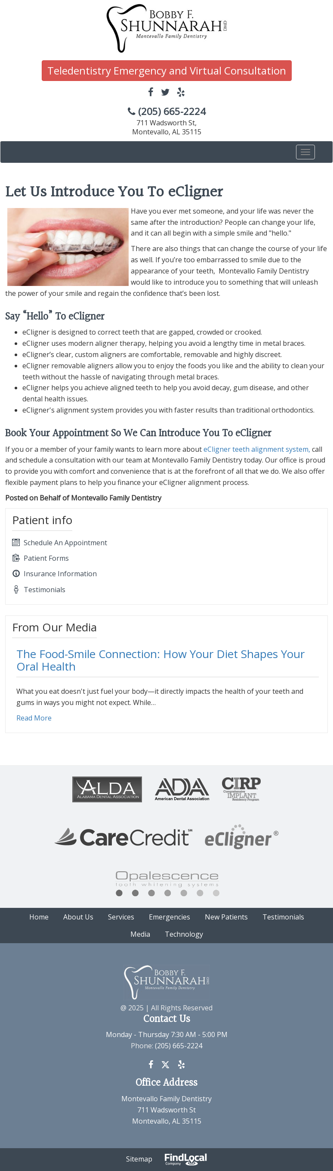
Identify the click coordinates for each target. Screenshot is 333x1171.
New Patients (226, 917)
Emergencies (169, 917)
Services (121, 917)
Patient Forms (40, 558)
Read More (34, 718)
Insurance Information (54, 574)
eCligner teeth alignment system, (257, 449)
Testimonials (38, 590)
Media (140, 934)
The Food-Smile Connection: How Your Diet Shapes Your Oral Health (160, 660)
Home (39, 917)
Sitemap (139, 1159)
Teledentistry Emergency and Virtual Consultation (166, 70)
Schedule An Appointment (59, 543)
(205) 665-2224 (167, 111)
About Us (78, 917)
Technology (184, 934)
